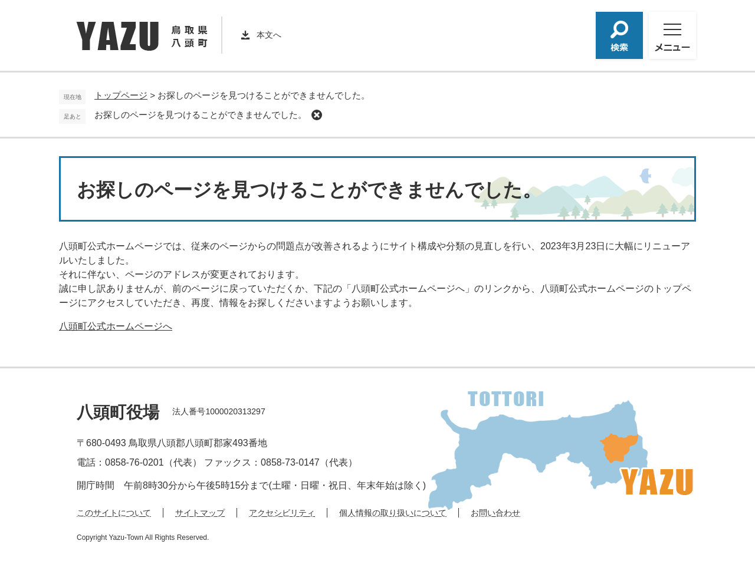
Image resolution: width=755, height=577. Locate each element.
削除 (316, 115)
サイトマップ (200, 512)
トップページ (120, 95)
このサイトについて (114, 512)
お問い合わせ (495, 512)
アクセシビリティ (282, 512)
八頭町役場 (118, 412)
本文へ (269, 34)
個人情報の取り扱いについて (393, 512)
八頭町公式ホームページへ (115, 326)
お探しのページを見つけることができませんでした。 (200, 115)
